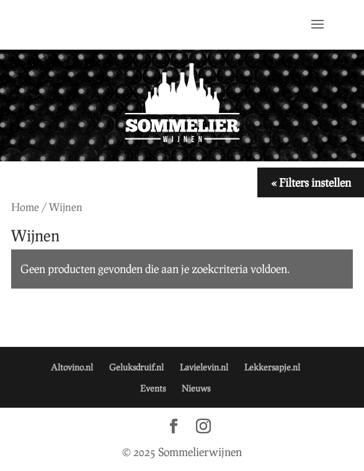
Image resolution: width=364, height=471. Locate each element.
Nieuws (196, 388)
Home (25, 206)
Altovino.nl (72, 367)
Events (153, 388)
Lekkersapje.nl (272, 367)
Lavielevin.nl (204, 367)
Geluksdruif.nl (136, 367)
